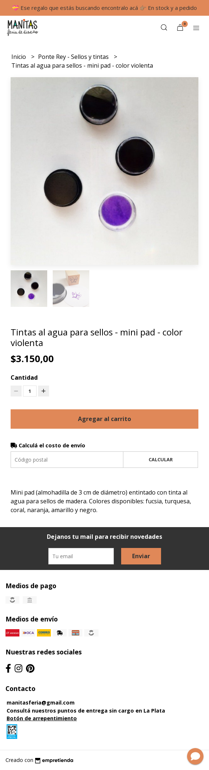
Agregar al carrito (104, 419)
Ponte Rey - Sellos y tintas (74, 57)
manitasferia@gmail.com (41, 702)
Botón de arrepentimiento (42, 718)
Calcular (161, 459)
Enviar (141, 556)
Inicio (19, 57)
